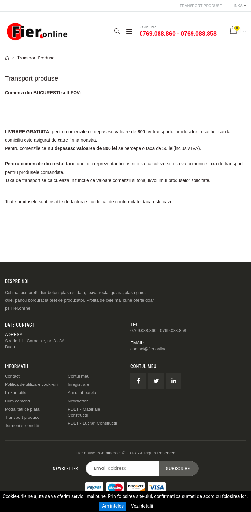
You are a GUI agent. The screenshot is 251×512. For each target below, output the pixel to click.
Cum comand (17, 401)
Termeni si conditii (22, 425)
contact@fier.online (148, 348)
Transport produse (22, 417)
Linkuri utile (15, 392)
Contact (12, 376)
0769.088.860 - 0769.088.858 (178, 33)
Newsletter (78, 401)
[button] (117, 31)
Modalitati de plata (22, 409)
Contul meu (78, 376)
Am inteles (113, 506)
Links (237, 6)
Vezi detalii (142, 506)
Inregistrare (78, 384)
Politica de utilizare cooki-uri (31, 384)
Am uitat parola (82, 392)
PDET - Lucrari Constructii (92, 423)
